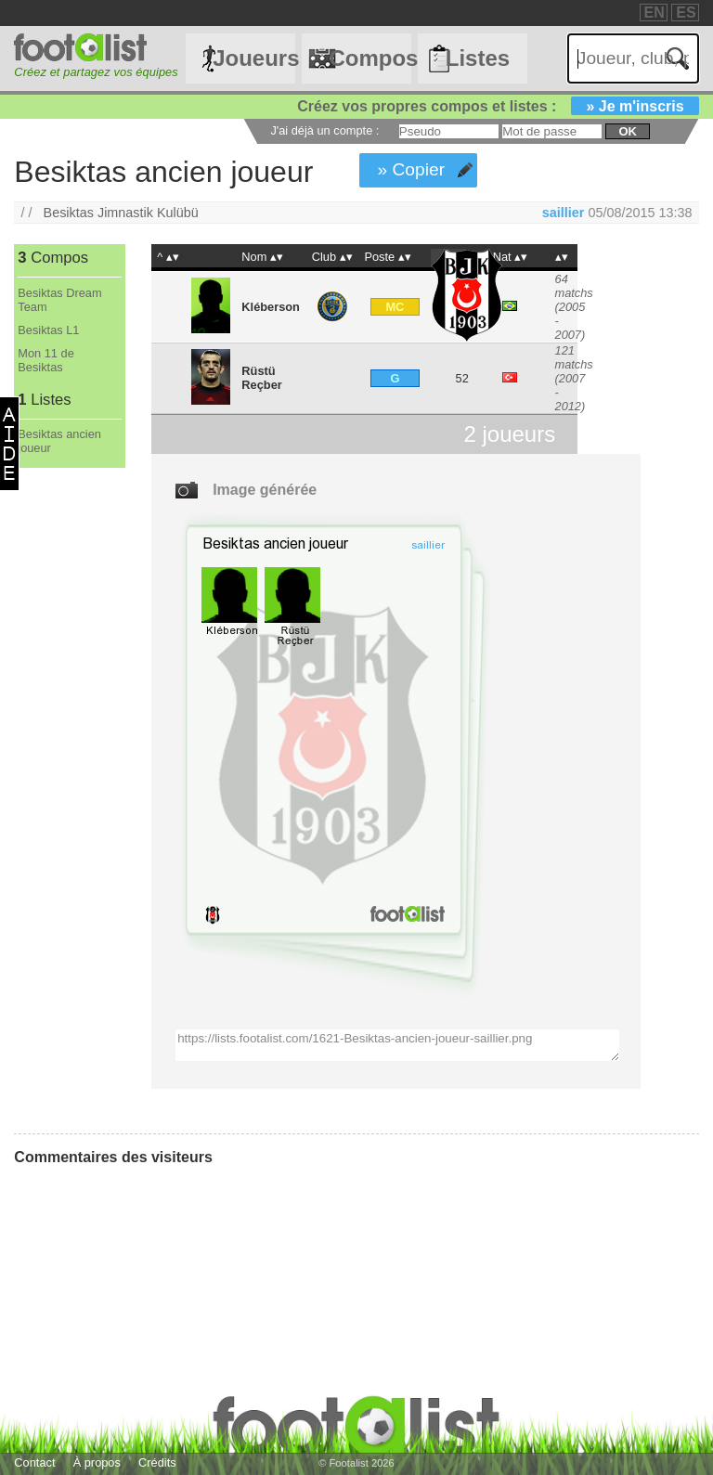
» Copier (412, 169)
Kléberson (270, 307)
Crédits (157, 1462)
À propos (97, 1462)
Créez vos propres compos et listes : (497, 106)
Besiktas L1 (48, 330)
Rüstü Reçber (261, 378)
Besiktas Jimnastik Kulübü (121, 212)
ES (685, 12)
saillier (563, 212)
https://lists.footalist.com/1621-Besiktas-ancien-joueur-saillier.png (397, 1045)
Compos (369, 58)
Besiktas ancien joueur (59, 441)
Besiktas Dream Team (59, 300)
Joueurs (253, 58)
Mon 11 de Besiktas (45, 360)
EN (654, 12)
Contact (34, 1462)
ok (627, 131)
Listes (478, 58)
